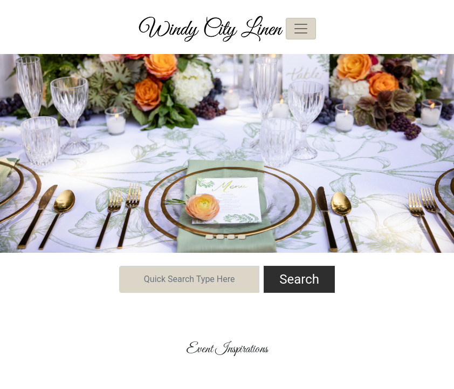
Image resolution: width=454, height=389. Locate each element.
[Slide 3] (242, 237)
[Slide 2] (231, 237)
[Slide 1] (220, 237)
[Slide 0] (209, 237)
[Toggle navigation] (301, 28)
